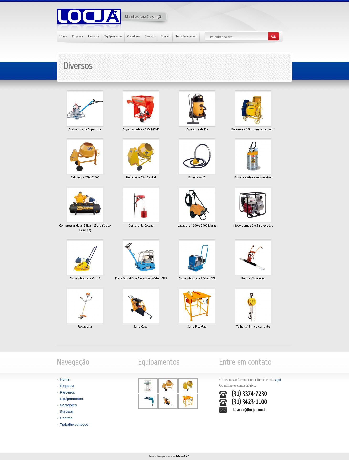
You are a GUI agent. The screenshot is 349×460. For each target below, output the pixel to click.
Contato (165, 36)
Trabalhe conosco (186, 36)
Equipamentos (113, 36)
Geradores (133, 36)
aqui (277, 380)
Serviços (150, 36)
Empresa (77, 36)
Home (63, 36)
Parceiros (93, 36)
